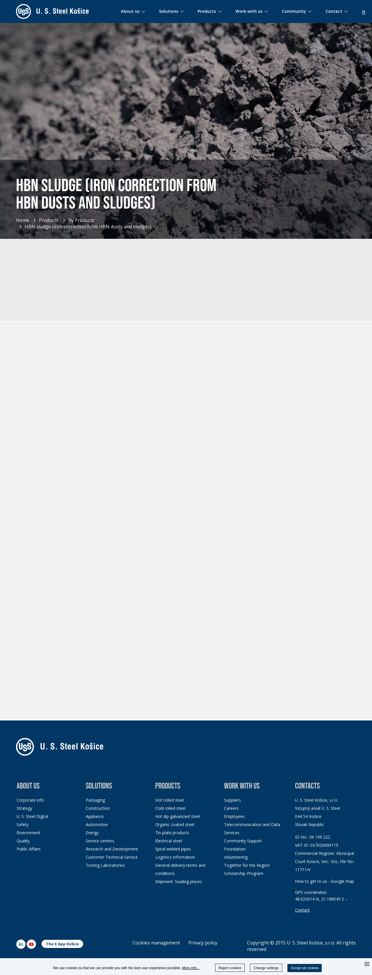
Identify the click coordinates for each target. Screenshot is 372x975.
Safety (22, 824)
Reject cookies (230, 968)
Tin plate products (172, 832)
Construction (98, 808)
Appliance (95, 816)
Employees (234, 816)
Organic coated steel (174, 824)
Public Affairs (29, 849)
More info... (191, 968)
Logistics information (175, 857)
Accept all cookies (305, 968)
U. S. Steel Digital (32, 816)
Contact (302, 910)
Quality (23, 841)
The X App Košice (62, 943)
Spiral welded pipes (173, 849)
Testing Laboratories (105, 865)
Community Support (243, 841)
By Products (81, 220)
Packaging (95, 800)
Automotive (97, 824)
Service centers (100, 841)
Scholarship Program (243, 873)
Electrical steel (168, 841)
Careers (231, 808)
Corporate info (30, 800)
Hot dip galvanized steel (177, 816)
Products (48, 220)
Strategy (24, 808)
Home (22, 220)
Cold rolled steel (170, 808)
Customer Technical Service (112, 857)
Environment (28, 832)
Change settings (266, 968)
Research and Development (112, 849)
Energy (92, 832)
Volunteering (236, 857)
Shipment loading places (178, 881)
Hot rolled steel (169, 800)
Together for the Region (247, 865)
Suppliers (232, 800)
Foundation (235, 849)
